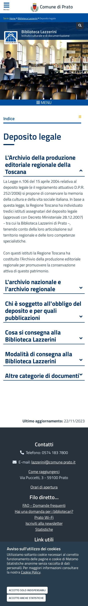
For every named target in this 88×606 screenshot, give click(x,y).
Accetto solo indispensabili (27, 590)
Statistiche (44, 529)
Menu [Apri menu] (7, 6)
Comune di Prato (56, 6)
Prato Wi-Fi (44, 517)
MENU (44, 103)
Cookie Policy (30, 572)
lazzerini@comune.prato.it (53, 462)
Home (12, 18)
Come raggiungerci (44, 472)
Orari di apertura (44, 487)
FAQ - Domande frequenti (44, 505)
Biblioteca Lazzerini (27, 18)
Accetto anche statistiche (26, 598)
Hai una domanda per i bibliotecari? (44, 511)
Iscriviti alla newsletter (44, 523)
